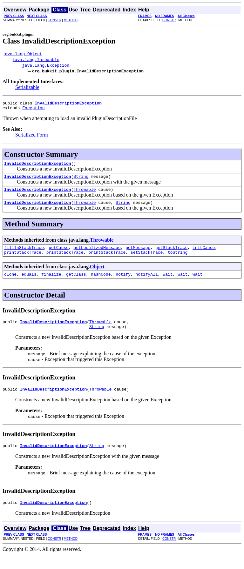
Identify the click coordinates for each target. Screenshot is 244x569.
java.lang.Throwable (35, 60)
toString (177, 261)
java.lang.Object (22, 54)
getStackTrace (171, 255)
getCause (58, 255)
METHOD (71, 20)
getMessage (137, 255)
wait (168, 283)
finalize (51, 283)
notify (123, 283)
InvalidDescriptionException (37, 167)
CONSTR (54, 20)
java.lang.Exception (45, 66)
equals (29, 283)
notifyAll (147, 283)
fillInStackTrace (24, 255)
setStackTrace (147, 261)
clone (10, 283)
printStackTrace (22, 261)
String (80, 181)
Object (97, 275)
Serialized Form (31, 137)
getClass (76, 283)
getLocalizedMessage (96, 255)
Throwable (84, 195)
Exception (33, 110)
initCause (204, 255)
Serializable (27, 88)
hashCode (101, 283)
